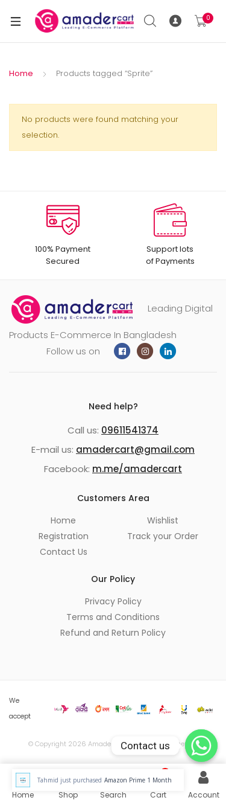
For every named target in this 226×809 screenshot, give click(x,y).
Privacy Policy (113, 601)
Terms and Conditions (113, 617)
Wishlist (162, 520)
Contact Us (63, 552)
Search (150, 21)
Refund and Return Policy (113, 633)
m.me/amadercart (137, 468)
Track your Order (162, 536)
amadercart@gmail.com (135, 449)
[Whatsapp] (201, 745)
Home (21, 73)
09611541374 (130, 430)
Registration (64, 536)
